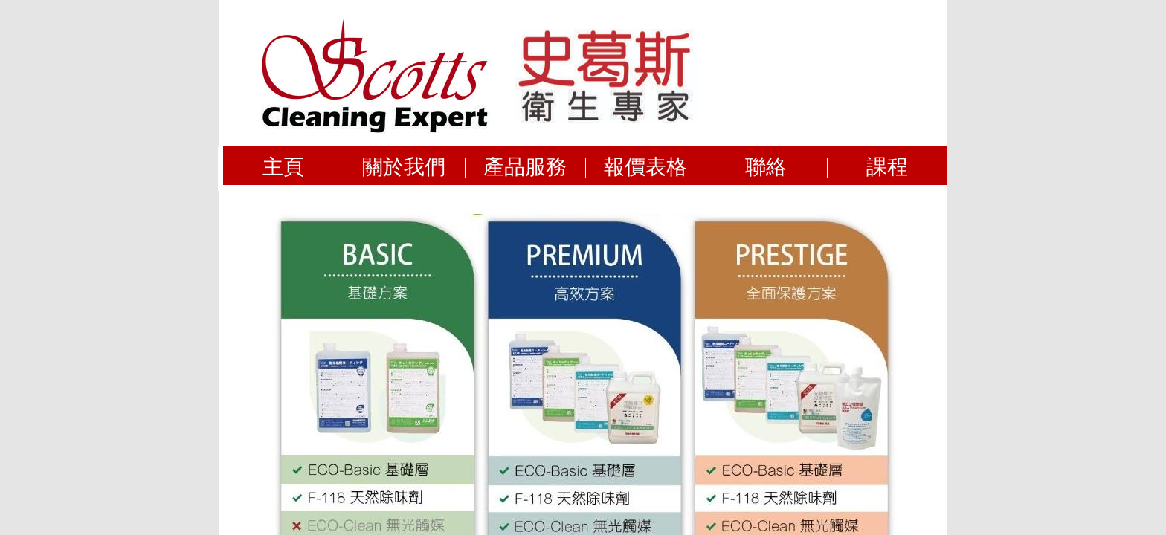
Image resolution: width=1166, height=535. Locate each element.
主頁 (283, 165)
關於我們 (403, 165)
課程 (887, 165)
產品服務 (525, 165)
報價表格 (645, 165)
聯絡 (766, 165)
